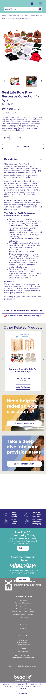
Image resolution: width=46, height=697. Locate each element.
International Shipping (23, 598)
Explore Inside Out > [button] (24, 464)
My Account (23, 589)
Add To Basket (23, 146)
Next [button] (42, 81)
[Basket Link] (30, 3)
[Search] (21, 9)
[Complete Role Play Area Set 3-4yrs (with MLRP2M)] (23, 349)
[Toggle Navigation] (40, 3)
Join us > (23, 512)
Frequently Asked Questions (23, 604)
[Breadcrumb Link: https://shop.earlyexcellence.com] (4, 15)
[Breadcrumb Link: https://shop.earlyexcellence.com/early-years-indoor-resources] (13, 15)
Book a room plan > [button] (24, 423)
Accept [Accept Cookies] (23, 693)
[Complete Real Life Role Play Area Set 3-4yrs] (23, 371)
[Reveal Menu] (40, 3)
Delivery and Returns (23, 595)
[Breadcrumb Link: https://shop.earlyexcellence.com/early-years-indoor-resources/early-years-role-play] (24, 15)
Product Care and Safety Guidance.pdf (22, 316)
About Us (23, 618)
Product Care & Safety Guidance (23, 601)
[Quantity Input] (14, 137)
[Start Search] (40, 9)
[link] (21, 70)
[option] (23, 45)
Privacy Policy (23, 607)
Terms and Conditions (23, 592)
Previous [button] (4, 81)
